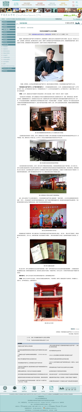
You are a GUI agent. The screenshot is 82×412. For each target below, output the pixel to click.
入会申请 (43, 391)
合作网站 (16, 394)
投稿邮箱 (53, 406)
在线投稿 (15, 391)
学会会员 (45, 394)
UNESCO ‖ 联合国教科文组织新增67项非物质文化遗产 (61, 355)
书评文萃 (5, 34)
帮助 (69, 389)
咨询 (72, 389)
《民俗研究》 (5, 46)
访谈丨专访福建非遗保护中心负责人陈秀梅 (40, 337)
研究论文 (5, 21)
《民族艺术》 (5, 49)
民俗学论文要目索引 (7, 68)
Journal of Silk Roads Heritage (8, 66)
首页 (18, 27)
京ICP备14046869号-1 (37, 408)
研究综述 (5, 70)
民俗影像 (5, 39)
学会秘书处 (24, 406)
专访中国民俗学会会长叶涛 (55, 350)
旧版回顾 (71, 394)
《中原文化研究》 (6, 59)
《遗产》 (4, 63)
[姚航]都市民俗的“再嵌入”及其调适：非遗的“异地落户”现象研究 (63, 377)
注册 (66, 389)
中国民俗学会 (24, 402)
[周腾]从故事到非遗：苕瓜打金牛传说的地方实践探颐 (29, 371)
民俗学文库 (23, 27)
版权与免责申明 (27, 394)
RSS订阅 (51, 391)
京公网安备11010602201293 (51, 408)
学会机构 (11, 394)
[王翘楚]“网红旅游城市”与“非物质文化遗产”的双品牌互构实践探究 (63, 381)
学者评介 (5, 32)
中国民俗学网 (48, 34)
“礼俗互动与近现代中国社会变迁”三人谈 (40, 340)
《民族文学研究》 (6, 53)
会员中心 (40, 394)
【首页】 (3, 19)
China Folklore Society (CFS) (34, 402)
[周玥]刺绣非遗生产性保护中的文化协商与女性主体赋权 (61, 367)
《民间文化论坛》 (6, 51)
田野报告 (5, 26)
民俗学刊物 (5, 44)
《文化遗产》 (5, 55)
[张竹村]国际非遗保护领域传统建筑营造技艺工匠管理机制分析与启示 (33, 374)
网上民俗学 (34, 394)
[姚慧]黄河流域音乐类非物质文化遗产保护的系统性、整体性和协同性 (33, 377)
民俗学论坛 (24, 391)
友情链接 (21, 394)
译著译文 (5, 37)
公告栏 (4, 391)
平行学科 (5, 42)
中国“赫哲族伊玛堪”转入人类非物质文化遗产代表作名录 (30, 362)
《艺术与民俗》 (5, 61)
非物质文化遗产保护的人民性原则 (25, 346)
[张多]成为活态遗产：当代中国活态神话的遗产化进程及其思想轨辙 (63, 374)
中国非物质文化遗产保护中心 (38, 34)
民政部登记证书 (28, 408)
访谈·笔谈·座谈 (30, 27)
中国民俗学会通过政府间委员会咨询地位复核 (59, 359)
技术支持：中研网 (53, 410)
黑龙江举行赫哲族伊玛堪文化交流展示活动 (27, 359)
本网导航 (66, 394)
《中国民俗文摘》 (6, 57)
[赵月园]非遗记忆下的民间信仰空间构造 (57, 371)
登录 (75, 389)
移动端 (61, 394)
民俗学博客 (34, 391)
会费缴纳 (50, 394)
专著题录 (5, 24)
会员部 (58, 406)
